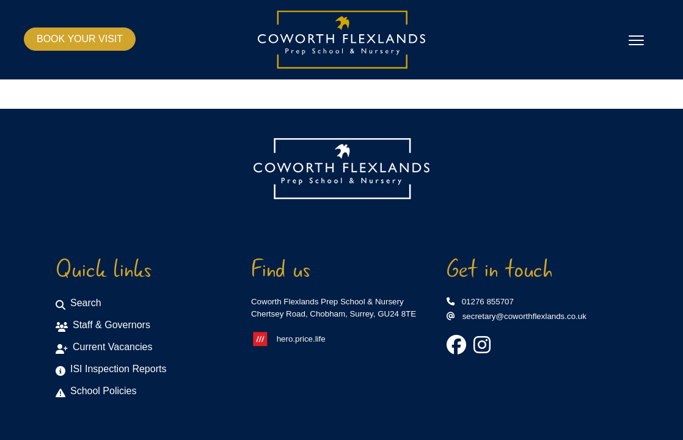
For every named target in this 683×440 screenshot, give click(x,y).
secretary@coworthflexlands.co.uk (516, 316)
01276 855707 (480, 301)
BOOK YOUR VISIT (80, 39)
